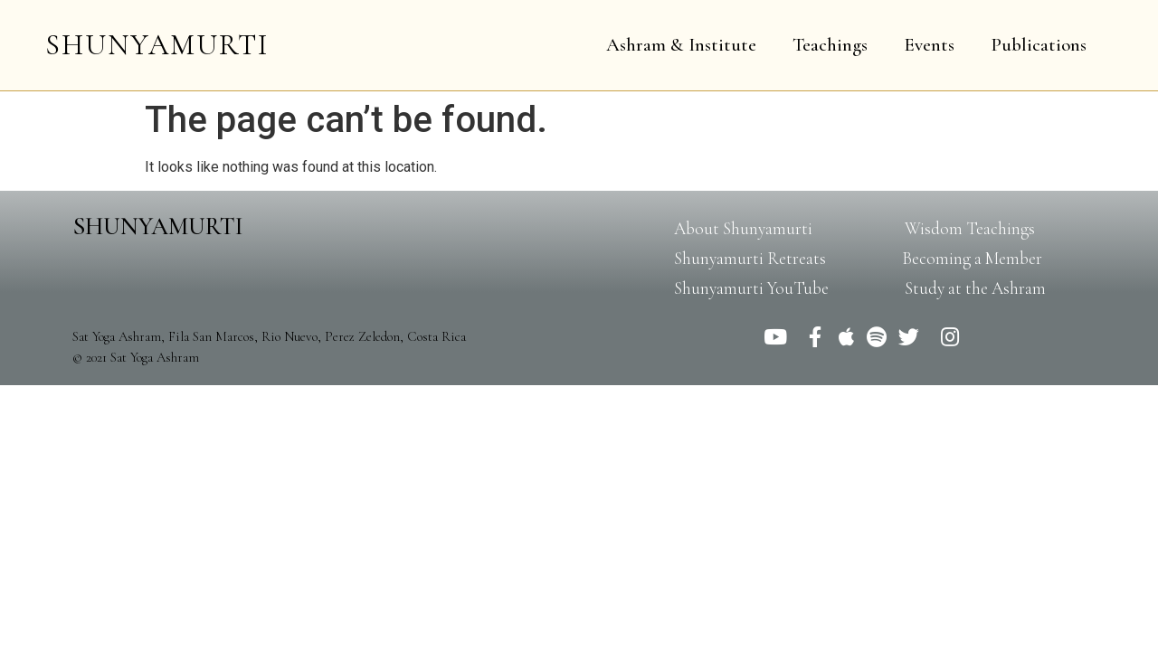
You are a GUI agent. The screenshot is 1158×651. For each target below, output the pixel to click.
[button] (743, 228)
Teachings (830, 44)
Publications (1039, 44)
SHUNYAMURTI (157, 44)
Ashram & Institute (681, 44)
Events (929, 44)
